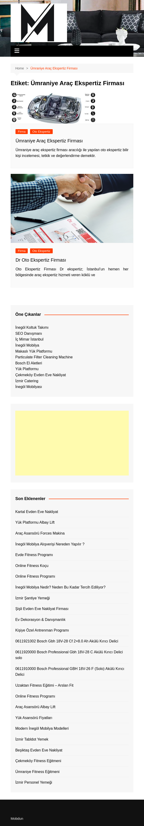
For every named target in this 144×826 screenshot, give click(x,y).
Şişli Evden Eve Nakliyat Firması (41, 609)
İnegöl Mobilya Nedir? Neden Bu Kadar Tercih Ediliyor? (60, 587)
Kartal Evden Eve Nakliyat (36, 512)
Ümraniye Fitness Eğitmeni (37, 772)
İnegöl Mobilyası (28, 387)
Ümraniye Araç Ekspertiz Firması (49, 140)
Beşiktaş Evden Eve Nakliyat (38, 750)
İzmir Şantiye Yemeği (32, 598)
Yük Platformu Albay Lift (35, 522)
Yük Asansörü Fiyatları (33, 718)
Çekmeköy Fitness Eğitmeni (38, 761)
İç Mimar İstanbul (29, 339)
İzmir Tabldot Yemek (31, 739)
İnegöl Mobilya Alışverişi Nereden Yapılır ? (49, 544)
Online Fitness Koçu (31, 566)
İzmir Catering (26, 381)
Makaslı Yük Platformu (33, 351)
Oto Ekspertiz (41, 131)
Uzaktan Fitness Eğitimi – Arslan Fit (44, 685)
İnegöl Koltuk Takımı (32, 327)
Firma (21, 131)
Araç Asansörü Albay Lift (35, 707)
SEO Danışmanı (28, 333)
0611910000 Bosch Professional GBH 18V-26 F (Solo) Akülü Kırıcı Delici (69, 672)
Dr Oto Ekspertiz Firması (40, 260)
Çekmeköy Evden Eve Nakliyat (40, 375)
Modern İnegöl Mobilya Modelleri (42, 728)
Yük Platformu (26, 369)
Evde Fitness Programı (34, 555)
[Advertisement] (72, 443)
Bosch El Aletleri (28, 363)
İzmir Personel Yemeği (33, 782)
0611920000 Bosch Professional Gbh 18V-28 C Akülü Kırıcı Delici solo (69, 655)
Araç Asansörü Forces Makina (39, 533)
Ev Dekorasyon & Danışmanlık (40, 620)
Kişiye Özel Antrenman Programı (42, 630)
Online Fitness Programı (35, 576)
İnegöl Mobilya (27, 345)
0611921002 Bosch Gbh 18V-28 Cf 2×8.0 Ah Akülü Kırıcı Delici (66, 641)
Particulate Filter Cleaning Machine (44, 357)
